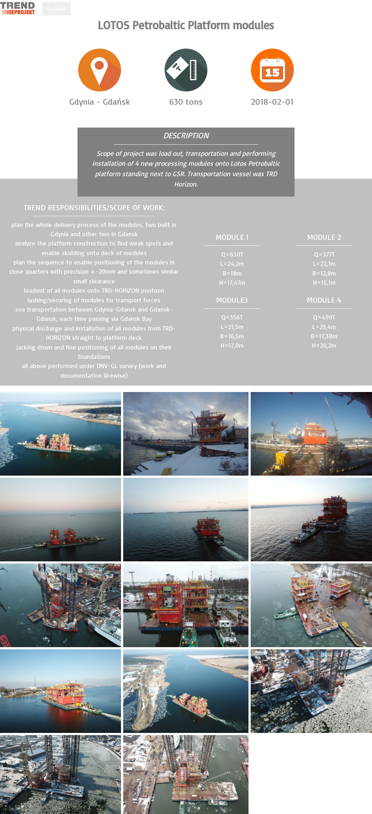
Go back (56, 8)
